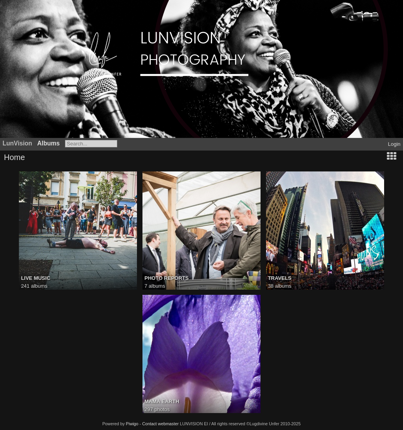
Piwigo (132, 423)
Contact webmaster (160, 423)
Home (14, 157)
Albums (48, 143)
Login (394, 144)
